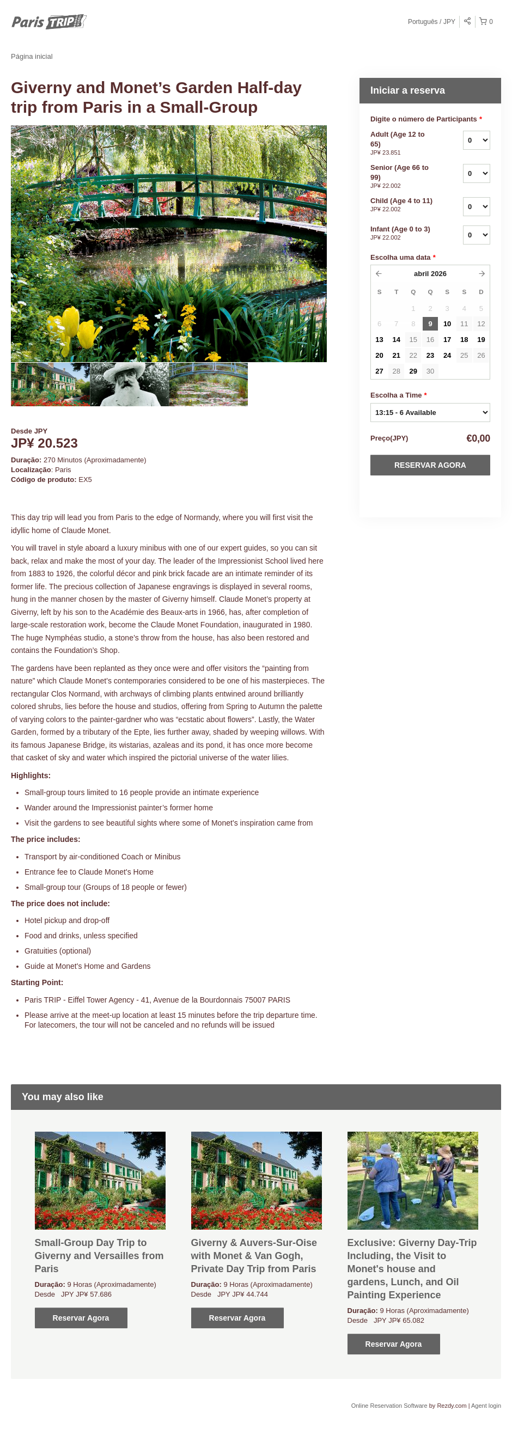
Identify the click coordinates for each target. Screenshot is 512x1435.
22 (413, 355)
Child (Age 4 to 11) (403, 205)
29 (413, 371)
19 (481, 339)
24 (447, 355)
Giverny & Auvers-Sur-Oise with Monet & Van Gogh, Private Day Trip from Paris (254, 1255)
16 (430, 339)
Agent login (486, 1405)
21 (396, 355)
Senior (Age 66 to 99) (403, 177)
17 (447, 339)
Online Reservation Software (389, 1405)
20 (379, 355)
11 (464, 324)
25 (464, 355)
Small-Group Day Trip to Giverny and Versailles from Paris (99, 1255)
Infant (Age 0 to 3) (403, 233)
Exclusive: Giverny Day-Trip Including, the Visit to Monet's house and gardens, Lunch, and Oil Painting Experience (412, 1268)
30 (430, 371)
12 (481, 324)
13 (379, 339)
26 (481, 355)
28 (396, 371)
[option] (50, 384)
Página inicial (32, 56)
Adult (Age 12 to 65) (403, 143)
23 (430, 355)
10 (447, 324)
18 (464, 339)
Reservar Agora (430, 465)
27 (379, 371)
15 (413, 339)
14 (396, 339)
